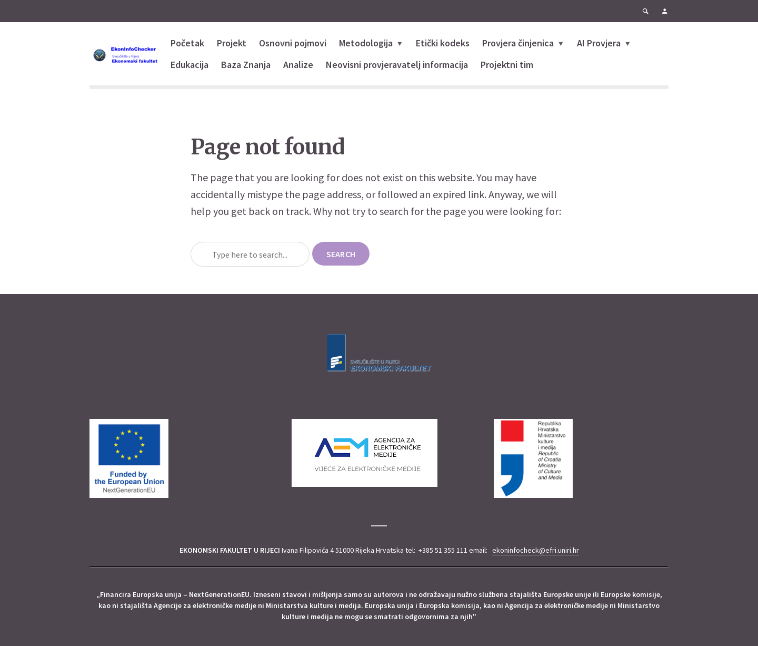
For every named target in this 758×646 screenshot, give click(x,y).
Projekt (231, 43)
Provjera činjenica (518, 43)
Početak (187, 43)
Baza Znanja (246, 64)
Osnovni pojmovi (292, 43)
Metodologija (366, 43)
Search (340, 254)
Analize (298, 64)
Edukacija (189, 64)
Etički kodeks (443, 43)
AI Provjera (599, 43)
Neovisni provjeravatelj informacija (397, 64)
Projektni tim (507, 64)
